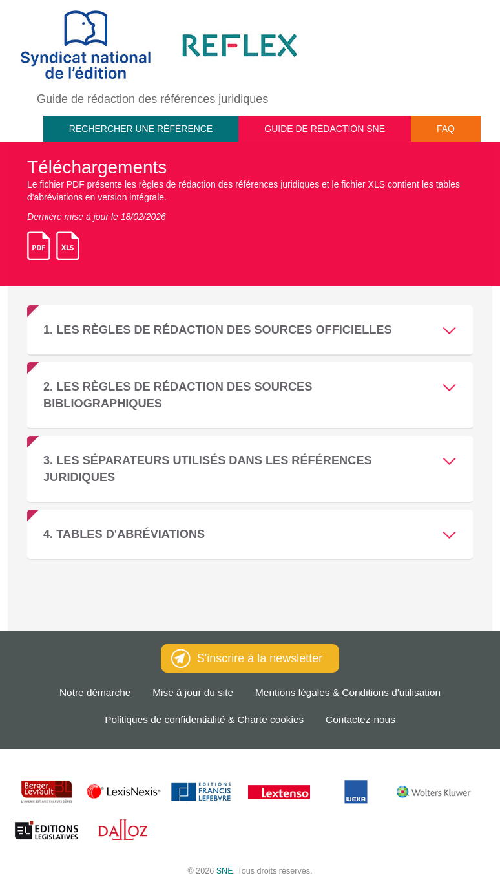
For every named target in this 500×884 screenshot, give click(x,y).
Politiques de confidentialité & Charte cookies (204, 719)
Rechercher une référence (141, 129)
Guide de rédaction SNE (324, 129)
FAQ (446, 129)
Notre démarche (94, 692)
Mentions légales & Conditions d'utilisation (348, 692)
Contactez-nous (360, 719)
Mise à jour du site (192, 692)
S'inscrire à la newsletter (247, 658)
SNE (224, 871)
